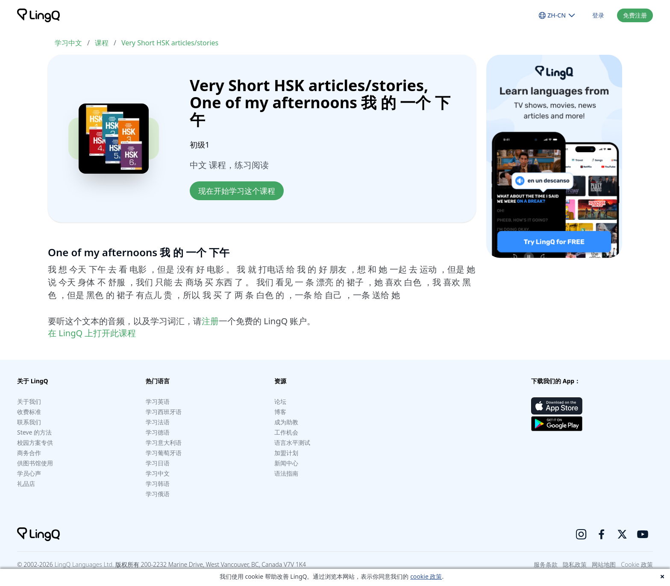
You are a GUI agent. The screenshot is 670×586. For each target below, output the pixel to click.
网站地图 (604, 564)
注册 (210, 321)
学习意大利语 (164, 442)
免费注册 (635, 15)
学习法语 (158, 422)
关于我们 (29, 401)
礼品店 (26, 483)
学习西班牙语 (164, 412)
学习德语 (158, 432)
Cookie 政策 (637, 564)
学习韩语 (158, 483)
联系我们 (29, 422)
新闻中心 (286, 463)
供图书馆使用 (35, 463)
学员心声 (29, 473)
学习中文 (68, 42)
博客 (280, 412)
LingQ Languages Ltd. (84, 564)
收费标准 (29, 412)
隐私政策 (575, 564)
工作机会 (286, 432)
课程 (102, 42)
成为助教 (286, 422)
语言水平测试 (292, 442)
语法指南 (286, 473)
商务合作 (29, 453)
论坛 (280, 401)
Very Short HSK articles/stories (169, 42)
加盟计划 (286, 453)
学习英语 (158, 401)
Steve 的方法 (34, 432)
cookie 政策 (426, 576)
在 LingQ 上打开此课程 (92, 333)
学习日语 (158, 463)
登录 (598, 15)
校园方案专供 (35, 442)
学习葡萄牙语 (164, 453)
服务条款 (546, 564)
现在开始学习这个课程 (236, 191)
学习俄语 (158, 494)
